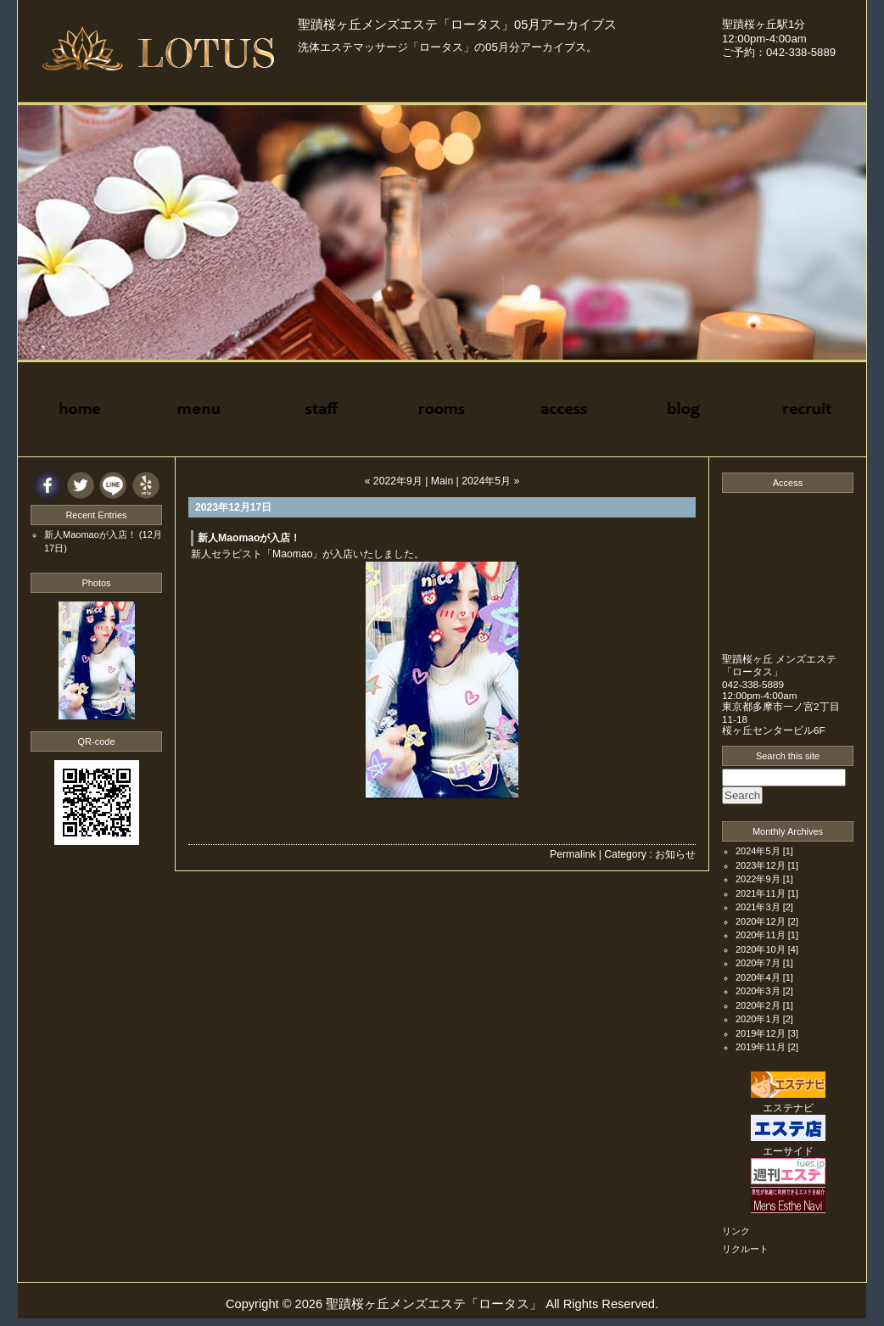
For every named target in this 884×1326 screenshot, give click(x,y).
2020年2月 (758, 1005)
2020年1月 (758, 1019)
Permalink (573, 854)
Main (442, 481)
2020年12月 (761, 921)
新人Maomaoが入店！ (249, 538)
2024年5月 (758, 851)
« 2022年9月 (393, 481)
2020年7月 (758, 963)
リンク (736, 1231)
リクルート (745, 1249)
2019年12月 (761, 1033)
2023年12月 (761, 865)
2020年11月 (761, 935)
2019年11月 (761, 1047)
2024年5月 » (490, 481)
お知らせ (675, 854)
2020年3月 (758, 991)
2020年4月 (758, 977)
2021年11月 (761, 893)
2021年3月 (758, 907)
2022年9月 (758, 879)
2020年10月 (761, 949)
